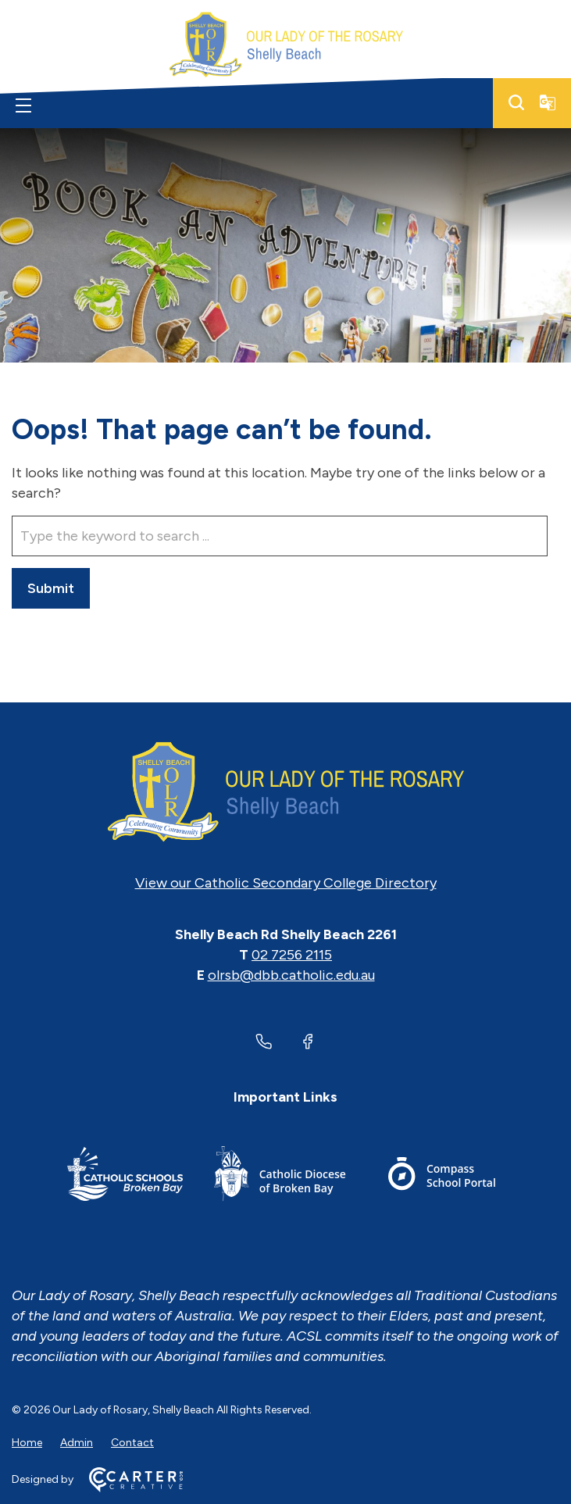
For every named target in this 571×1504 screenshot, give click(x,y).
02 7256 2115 (292, 954)
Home (27, 1442)
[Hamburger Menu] (23, 105)
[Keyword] (280, 536)
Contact (132, 1442)
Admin (76, 1442)
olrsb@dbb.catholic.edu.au (291, 975)
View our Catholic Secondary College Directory (286, 882)
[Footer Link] (125, 1176)
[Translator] (547, 102)
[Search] (516, 102)
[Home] (285, 792)
